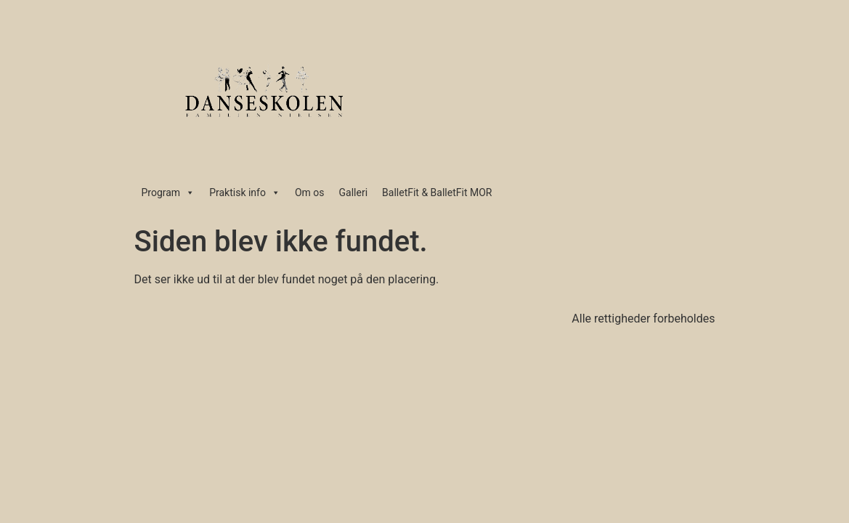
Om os (310, 192)
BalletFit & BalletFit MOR (437, 192)
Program (168, 192)
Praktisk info (244, 192)
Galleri (353, 192)
